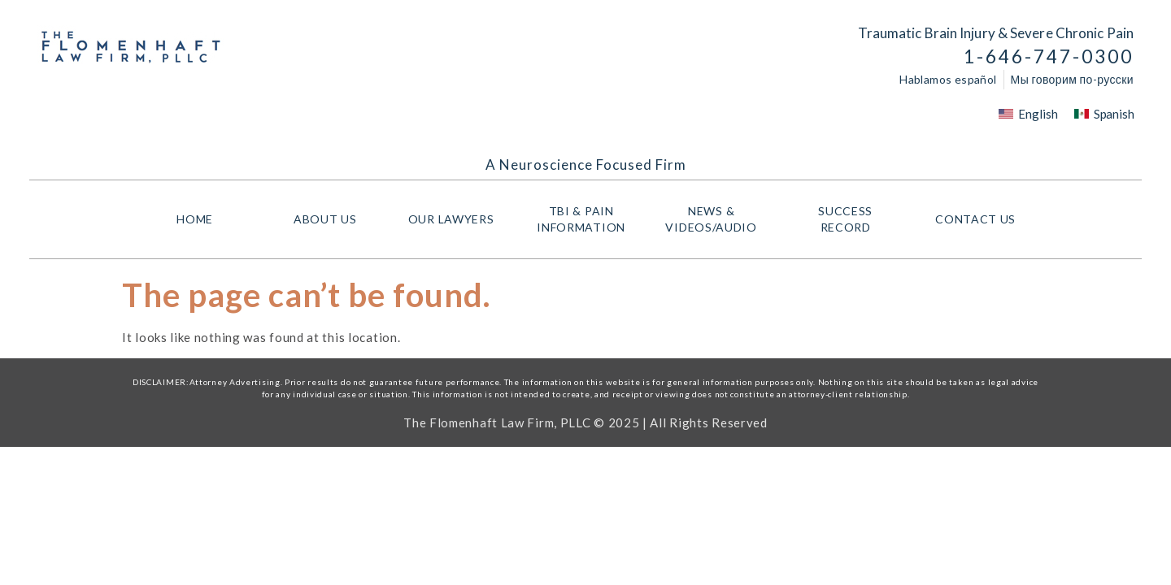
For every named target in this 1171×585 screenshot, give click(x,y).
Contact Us (975, 219)
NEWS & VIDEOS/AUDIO (714, 219)
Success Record (845, 219)
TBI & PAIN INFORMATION (585, 219)
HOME (194, 219)
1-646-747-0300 (1049, 56)
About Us (325, 219)
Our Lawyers (455, 219)
